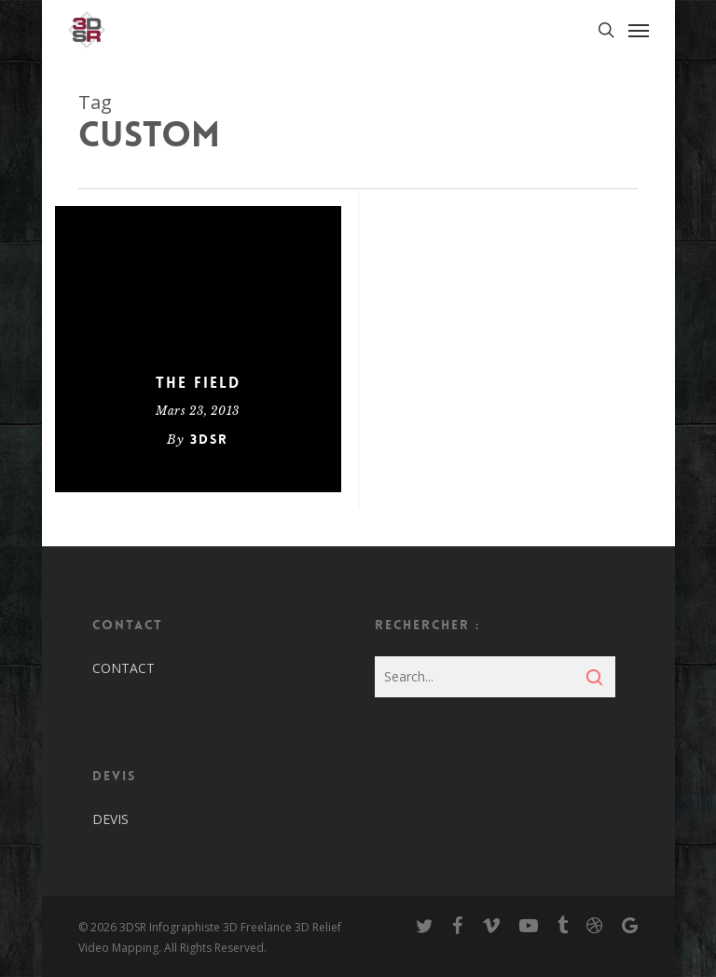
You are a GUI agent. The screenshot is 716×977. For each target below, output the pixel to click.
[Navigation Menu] (638, 30)
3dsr (209, 439)
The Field (198, 383)
